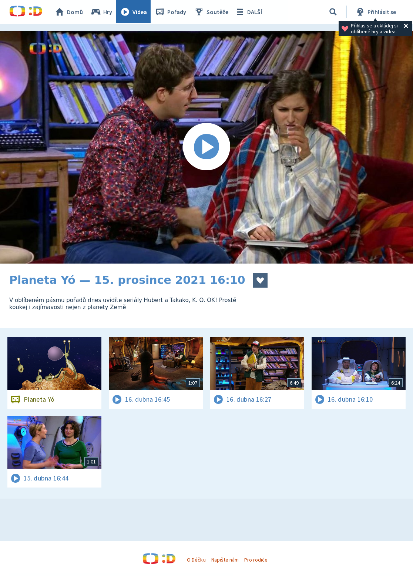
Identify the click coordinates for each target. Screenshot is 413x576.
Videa (133, 11)
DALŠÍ (248, 11)
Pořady (171, 11)
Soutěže (211, 11)
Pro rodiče (256, 559)
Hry (102, 11)
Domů (68, 11)
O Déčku (196, 559)
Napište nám (225, 559)
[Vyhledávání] (333, 12)
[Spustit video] (206, 147)
